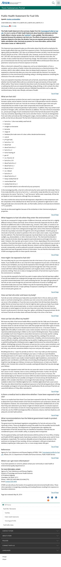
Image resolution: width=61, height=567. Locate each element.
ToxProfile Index (8, 525)
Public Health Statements (12, 517)
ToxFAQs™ (27, 35)
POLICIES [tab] (5, 541)
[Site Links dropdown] (58, 3)
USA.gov (4, 559)
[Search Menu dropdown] (53, 3)
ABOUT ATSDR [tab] (6, 536)
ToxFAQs (7, 513)
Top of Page (55, 93)
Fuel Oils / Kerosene (9, 509)
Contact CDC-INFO (11, 481)
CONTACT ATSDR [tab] (7, 531)
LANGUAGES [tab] (6, 550)
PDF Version (8, 26)
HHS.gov (4, 556)
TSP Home (7, 505)
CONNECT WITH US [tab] (8, 545)
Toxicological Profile (10, 521)
